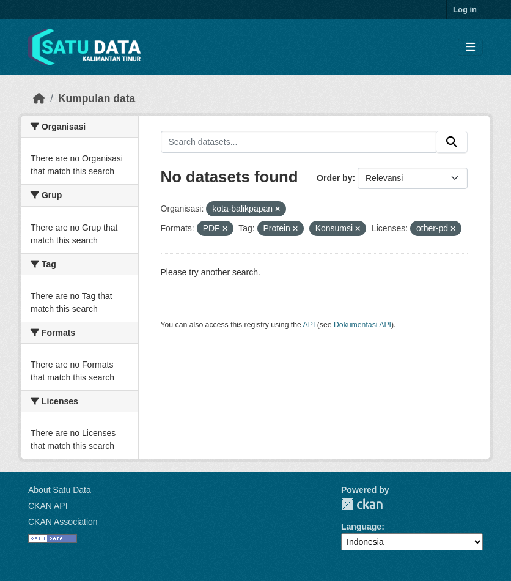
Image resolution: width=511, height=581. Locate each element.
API (309, 324)
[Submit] (452, 142)
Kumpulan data (96, 98)
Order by (334, 178)
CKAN (362, 504)
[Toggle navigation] (470, 47)
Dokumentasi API (362, 324)
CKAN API (48, 506)
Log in (465, 9)
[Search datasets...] (299, 142)
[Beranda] (39, 98)
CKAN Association (63, 522)
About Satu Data (59, 490)
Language (361, 526)
